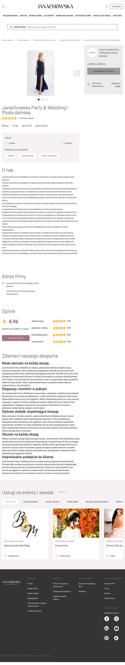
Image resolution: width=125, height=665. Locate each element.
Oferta (5, 125)
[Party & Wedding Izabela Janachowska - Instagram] (116, 618)
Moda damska (24, 40)
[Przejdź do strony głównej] (63, 492)
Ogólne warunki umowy (59, 597)
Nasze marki (109, 583)
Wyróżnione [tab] (10, 501)
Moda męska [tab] (72, 501)
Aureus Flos (61, 545)
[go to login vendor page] (106, 6)
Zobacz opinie (26, 118)
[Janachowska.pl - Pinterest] (106, 638)
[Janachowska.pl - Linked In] (106, 628)
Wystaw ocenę (16, 338)
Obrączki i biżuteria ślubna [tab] (97, 501)
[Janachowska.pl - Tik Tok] (116, 638)
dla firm (116, 6)
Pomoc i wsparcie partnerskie (60, 585)
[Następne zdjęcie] (77, 73)
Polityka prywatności (62, 591)
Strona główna (8, 40)
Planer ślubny (33, 593)
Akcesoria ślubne (13, 541)
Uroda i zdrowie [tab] (52, 501)
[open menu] (3, 6)
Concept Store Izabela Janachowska (37, 604)
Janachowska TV (35, 611)
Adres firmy (41, 125)
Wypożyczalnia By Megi (17, 545)
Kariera (107, 593)
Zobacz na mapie (115, 84)
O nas (15, 125)
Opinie (26, 125)
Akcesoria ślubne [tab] (30, 501)
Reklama (82, 591)
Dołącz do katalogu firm (87, 585)
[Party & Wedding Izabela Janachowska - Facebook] (106, 618)
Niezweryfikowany (103, 71)
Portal (30, 583)
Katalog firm (33, 598)
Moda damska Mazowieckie (45, 40)
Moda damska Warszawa (70, 40)
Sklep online (32, 588)
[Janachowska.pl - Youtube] (116, 628)
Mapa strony (109, 598)
